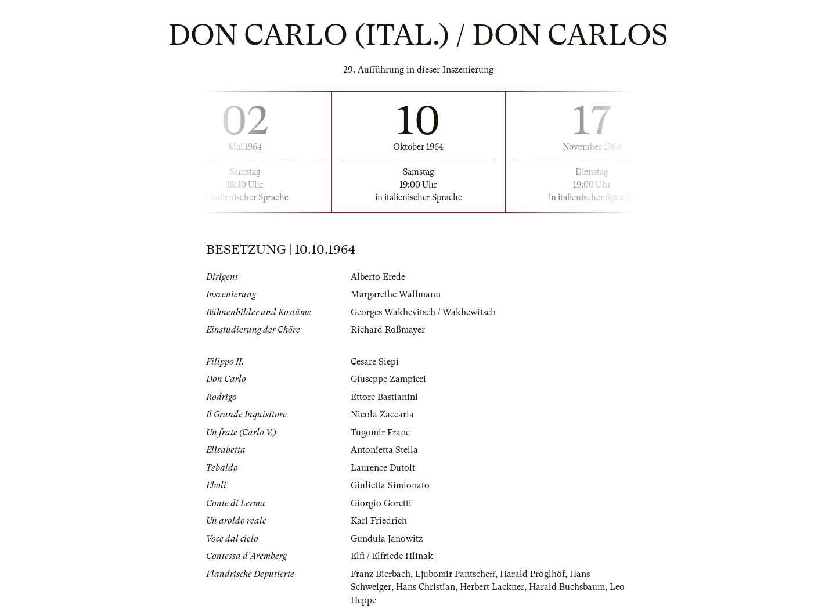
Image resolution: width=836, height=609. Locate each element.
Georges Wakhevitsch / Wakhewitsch (423, 312)
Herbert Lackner (492, 587)
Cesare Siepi (375, 361)
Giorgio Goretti (381, 503)
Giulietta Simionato (390, 485)
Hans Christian (425, 587)
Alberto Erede (378, 277)
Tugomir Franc (380, 432)
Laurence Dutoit (383, 468)
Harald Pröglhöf (532, 574)
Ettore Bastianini (384, 397)
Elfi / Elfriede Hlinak (392, 556)
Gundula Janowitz (387, 539)
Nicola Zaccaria (382, 414)
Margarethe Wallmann (396, 294)
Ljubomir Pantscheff (455, 574)
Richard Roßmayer (388, 330)
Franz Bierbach (380, 574)
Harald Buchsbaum (567, 587)
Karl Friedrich (379, 521)
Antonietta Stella (384, 450)
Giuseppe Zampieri (388, 379)
